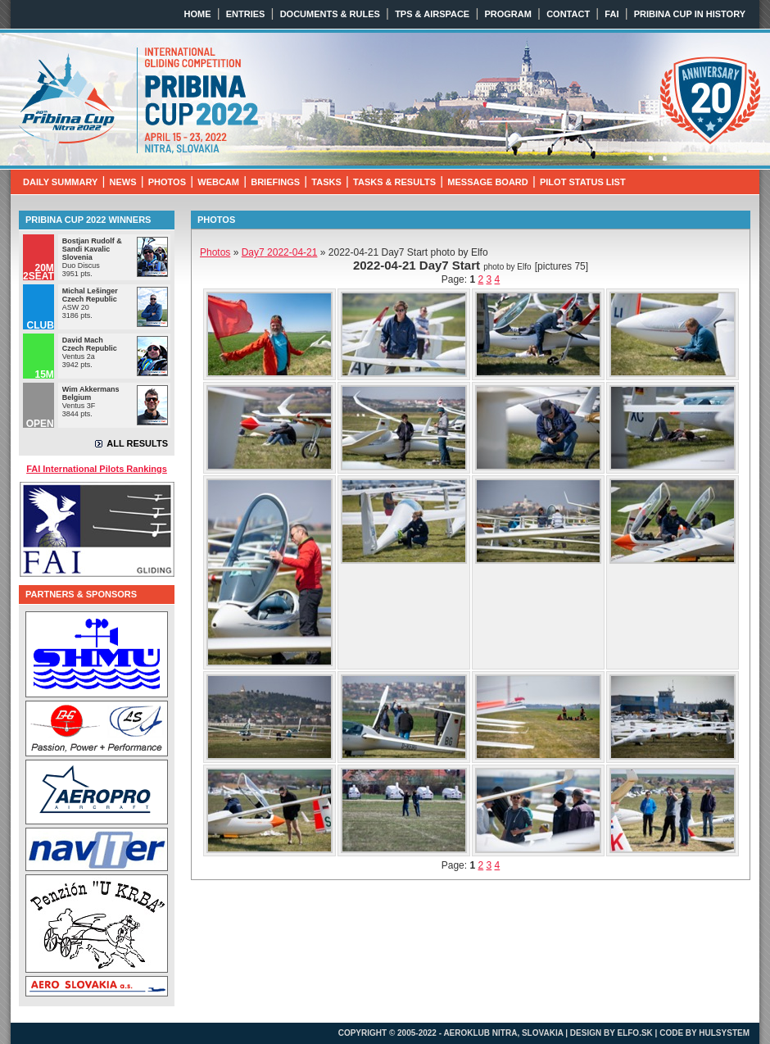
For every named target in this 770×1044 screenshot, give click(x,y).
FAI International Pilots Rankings (96, 469)
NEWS (123, 182)
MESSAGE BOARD (487, 182)
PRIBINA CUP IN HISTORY (689, 14)
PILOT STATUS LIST (583, 182)
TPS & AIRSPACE (432, 14)
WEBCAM (218, 182)
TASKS (326, 182)
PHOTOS (167, 182)
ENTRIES (245, 14)
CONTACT (568, 14)
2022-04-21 (280, 252)
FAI (611, 14)
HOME (197, 14)
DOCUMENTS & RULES (330, 14)
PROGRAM (507, 14)
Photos (215, 252)
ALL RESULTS (137, 443)
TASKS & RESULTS (394, 182)
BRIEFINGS (275, 182)
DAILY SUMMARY (60, 182)
